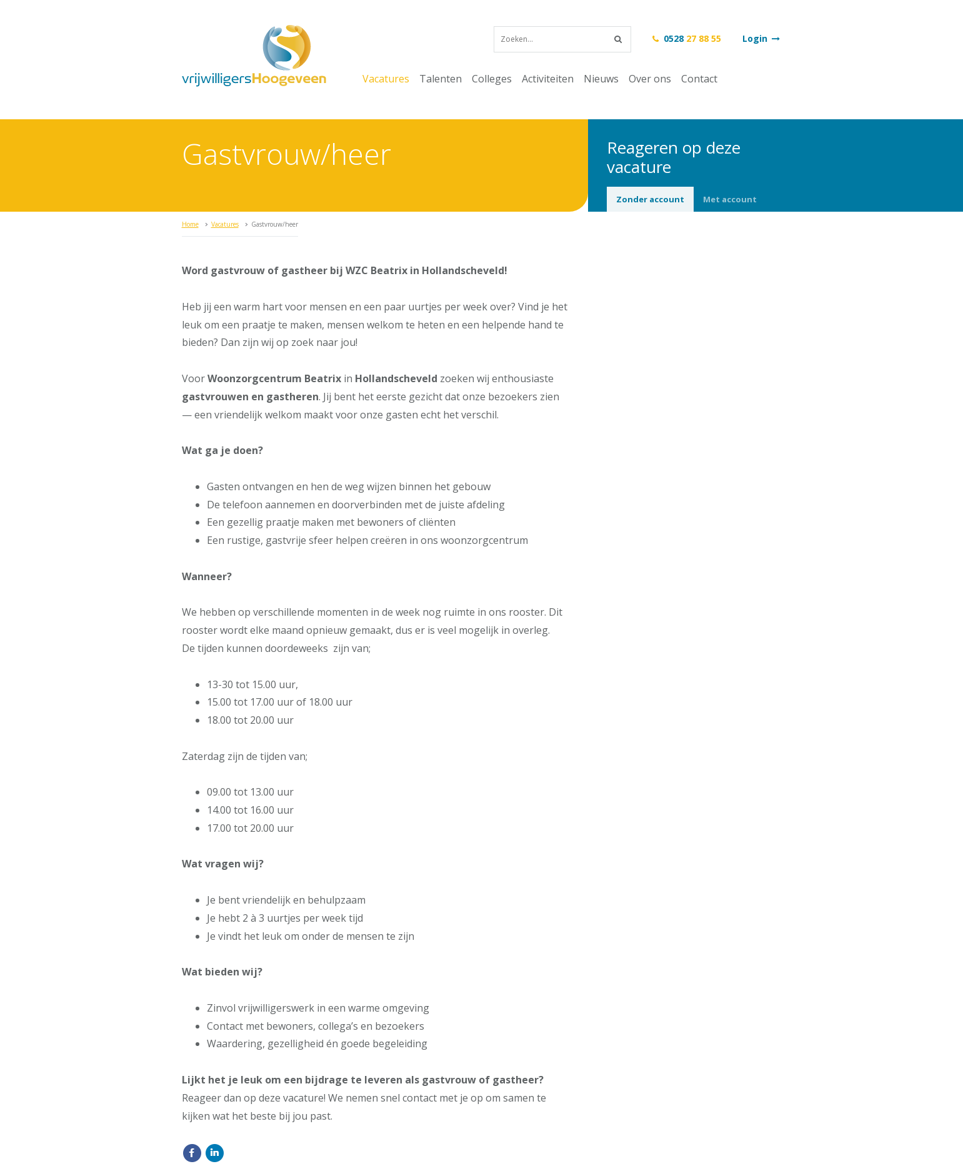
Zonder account (650, 199)
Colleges (492, 79)
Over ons (650, 79)
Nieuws (601, 79)
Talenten (440, 79)
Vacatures (385, 79)
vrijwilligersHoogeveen (254, 56)
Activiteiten (548, 79)
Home (190, 224)
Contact (699, 79)
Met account (730, 199)
